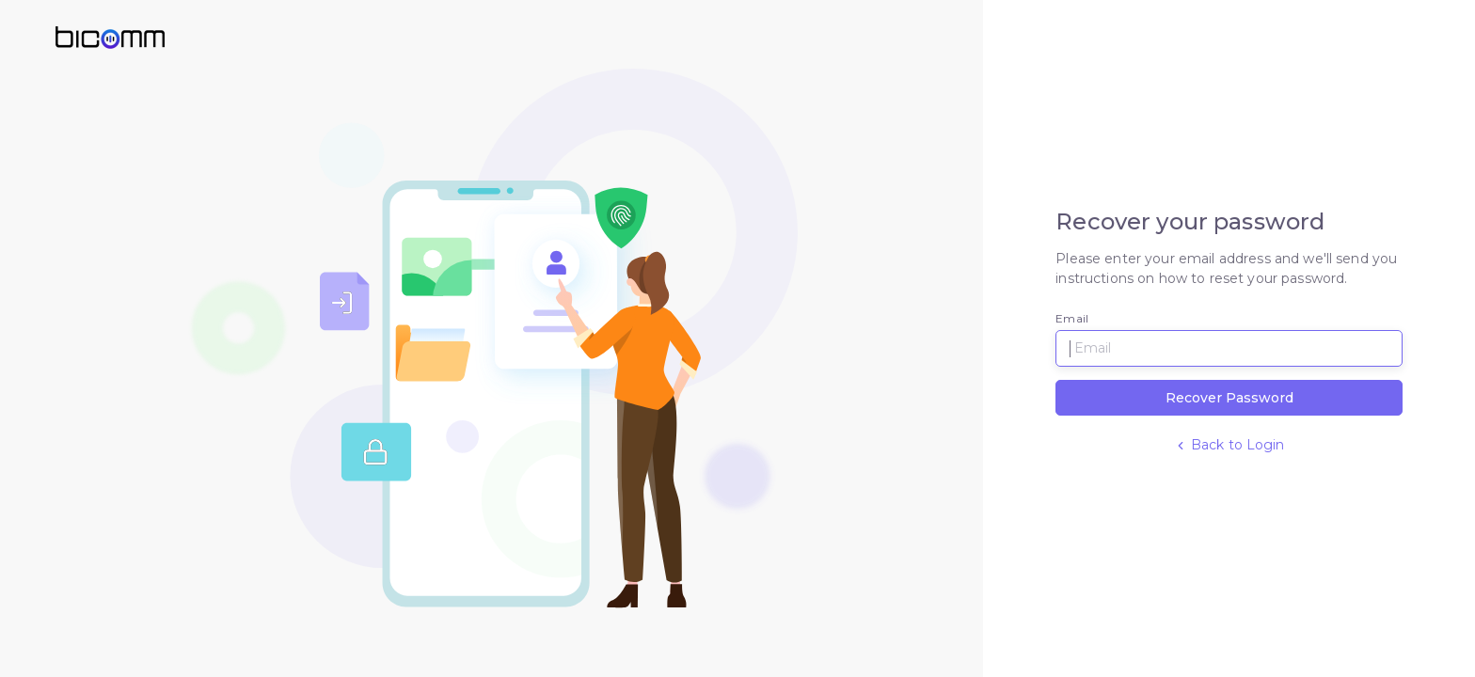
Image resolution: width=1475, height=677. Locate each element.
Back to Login (1229, 444)
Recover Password (1229, 397)
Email (1071, 318)
